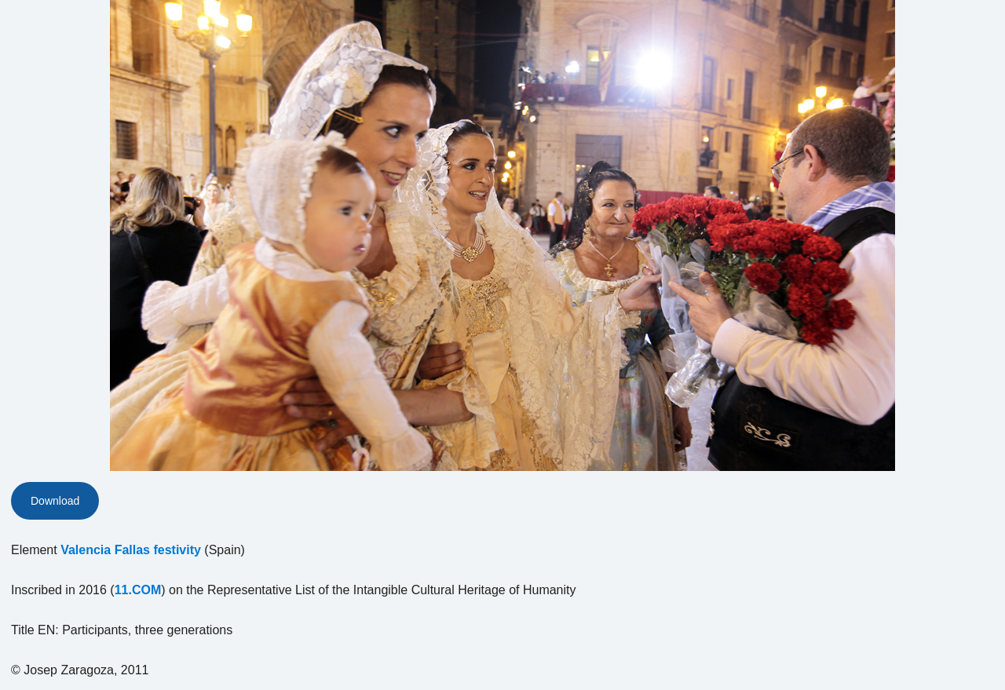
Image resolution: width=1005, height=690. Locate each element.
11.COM (138, 590)
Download (55, 501)
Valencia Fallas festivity (130, 550)
